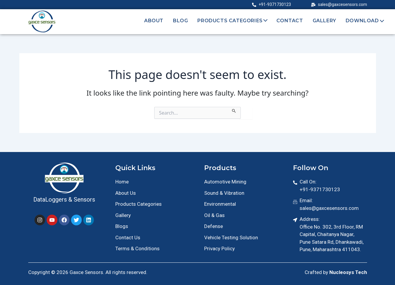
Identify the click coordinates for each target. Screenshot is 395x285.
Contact (289, 20)
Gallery (324, 20)
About (153, 20)
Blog (180, 20)
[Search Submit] (234, 110)
